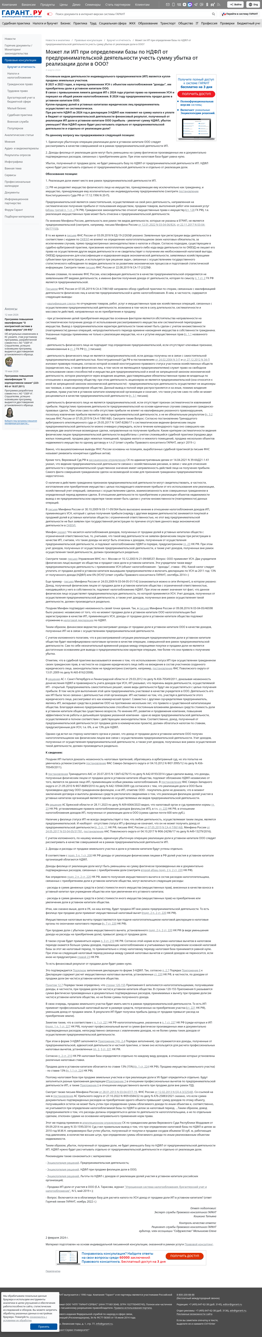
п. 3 (87, 349)
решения (55, 804)
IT (197, 23)
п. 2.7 (165, 970)
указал (61, 532)
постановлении (58, 774)
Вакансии (29, 5)
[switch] (49, 14)
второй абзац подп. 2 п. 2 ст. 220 (162, 870)
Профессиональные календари (17, 184)
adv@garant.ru (238, 1310)
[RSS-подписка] (219, 5)
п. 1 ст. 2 (200, 278)
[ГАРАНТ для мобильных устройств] (173, 5)
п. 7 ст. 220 (109, 923)
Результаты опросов (18, 155)
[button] (240, 14)
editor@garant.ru (232, 1304)
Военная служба (18, 121)
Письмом (52, 289)
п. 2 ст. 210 (65, 1056)
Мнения (10, 141)
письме (71, 235)
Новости (10, 39)
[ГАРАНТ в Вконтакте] (179, 5)
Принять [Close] (43, 1326)
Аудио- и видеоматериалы (22, 148)
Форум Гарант (14, 210)
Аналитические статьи (19, 135)
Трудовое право (17, 91)
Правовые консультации (20, 60)
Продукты (47, 5)
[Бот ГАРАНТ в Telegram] (202, 5)
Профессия (209, 23)
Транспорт (168, 23)
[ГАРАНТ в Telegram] (196, 5)
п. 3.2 (209, 414)
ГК (47, 187)
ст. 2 (72, 349)
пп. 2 (96, 1049)
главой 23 (83, 957)
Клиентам (142, 5)
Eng (253, 5)
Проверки (227, 23)
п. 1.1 (188, 334)
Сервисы (10, 175)
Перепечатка (53, 1271)
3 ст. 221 (106, 1049)
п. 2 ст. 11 (101, 827)
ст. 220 (163, 808)
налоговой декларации (78, 620)
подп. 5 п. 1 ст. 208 (80, 855)
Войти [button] (235, 5)
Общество (185, 23)
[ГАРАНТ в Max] (190, 4)
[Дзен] (184, 4)
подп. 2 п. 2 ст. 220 (79, 877)
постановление (189, 191)
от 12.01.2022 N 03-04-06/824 (156, 225)
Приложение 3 (107, 1041)
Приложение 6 (191, 970)
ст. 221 (191, 1008)
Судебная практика (16, 23)
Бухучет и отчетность (21, 67)
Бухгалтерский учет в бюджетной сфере (21, 99)
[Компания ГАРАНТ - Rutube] (213, 5)
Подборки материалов (19, 216)
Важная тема (13, 168)
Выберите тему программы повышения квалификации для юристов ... (21, 422)
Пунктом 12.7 (54, 985)
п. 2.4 (121, 1041)
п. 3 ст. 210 (107, 941)
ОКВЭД (84, 239)
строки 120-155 (115, 985)
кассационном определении (107, 460)
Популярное (15, 128)
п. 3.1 (133, 396)
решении (54, 679)
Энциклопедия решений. (63, 1176)
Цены (64, 5)
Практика (80, 23)
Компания (9, 5)
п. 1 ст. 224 (142, 1066)
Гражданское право (20, 84)
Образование (148, 23)
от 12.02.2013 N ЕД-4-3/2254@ (174, 1092)
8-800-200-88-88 (185, 1294)
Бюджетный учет (249, 23)
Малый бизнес (16, 108)
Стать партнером (117, 5)
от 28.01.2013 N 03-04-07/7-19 (118, 1092)
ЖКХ (132, 23)
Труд (93, 23)
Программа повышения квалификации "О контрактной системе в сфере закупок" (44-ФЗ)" (19, 324)
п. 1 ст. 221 (101, 1022)
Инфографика (14, 162)
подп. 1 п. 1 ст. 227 (58, 1026)
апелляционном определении (101, 1123)
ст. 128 (190, 210)
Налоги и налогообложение (19, 75)
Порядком (79, 970)
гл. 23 (186, 544)
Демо (77, 5)
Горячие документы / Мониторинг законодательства (18, 49)
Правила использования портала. (133, 1307)
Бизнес (65, 23)
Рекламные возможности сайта (194, 1314)
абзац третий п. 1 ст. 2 (60, 210)
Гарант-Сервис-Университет (73, 1329)
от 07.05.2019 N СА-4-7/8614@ (163, 827)
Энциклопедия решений (63, 1163)
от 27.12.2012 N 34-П (196, 359)
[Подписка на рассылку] (168, 5)
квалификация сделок (61, 303)
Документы (12, 192)
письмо (90, 267)
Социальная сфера (112, 23)
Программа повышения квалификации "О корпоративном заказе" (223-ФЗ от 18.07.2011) (22, 381)
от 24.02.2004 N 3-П (167, 359)
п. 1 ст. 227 (169, 1022)
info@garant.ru (104, 1323)
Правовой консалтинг (199, 1244)
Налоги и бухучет (45, 23)
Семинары (93, 5)
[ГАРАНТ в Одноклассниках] (207, 5)
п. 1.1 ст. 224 (75, 1070)
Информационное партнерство (16, 201)
